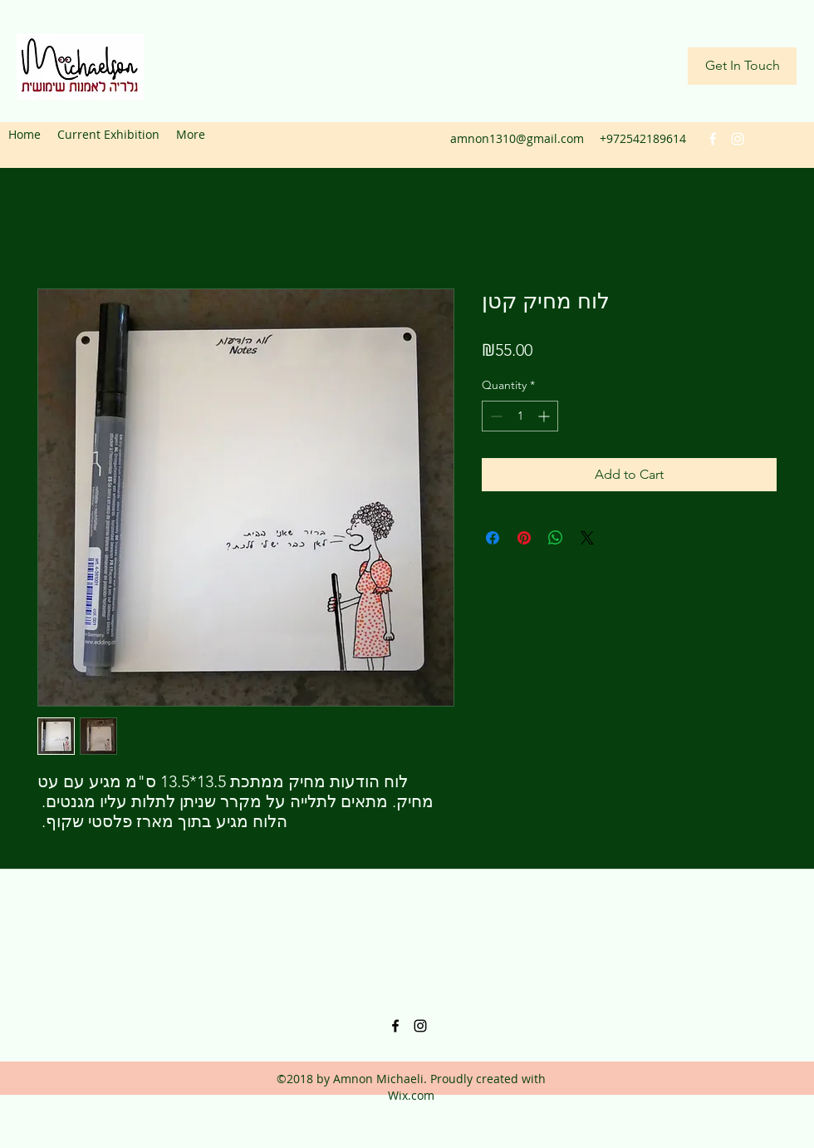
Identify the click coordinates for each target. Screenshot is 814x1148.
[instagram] (737, 139)
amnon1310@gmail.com (517, 138)
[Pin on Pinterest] (524, 538)
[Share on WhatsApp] (556, 538)
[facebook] (712, 139)
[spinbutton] (520, 416)
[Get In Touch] (742, 66)
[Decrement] (494, 416)
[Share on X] (587, 538)
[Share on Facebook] (493, 538)
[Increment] (545, 416)
